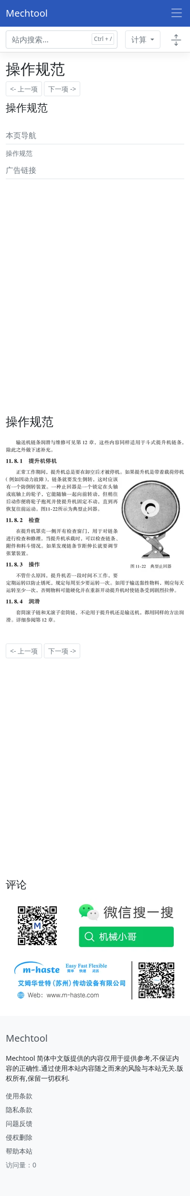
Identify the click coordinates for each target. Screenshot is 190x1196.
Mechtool (27, 13)
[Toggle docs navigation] (176, 39)
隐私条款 (19, 1109)
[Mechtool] (27, 1038)
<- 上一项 (24, 88)
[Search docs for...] (61, 39)
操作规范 (19, 153)
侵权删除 (19, 1137)
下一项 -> (62, 88)
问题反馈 (19, 1123)
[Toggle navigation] (176, 13)
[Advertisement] (95, 277)
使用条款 (19, 1095)
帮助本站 (19, 1151)
